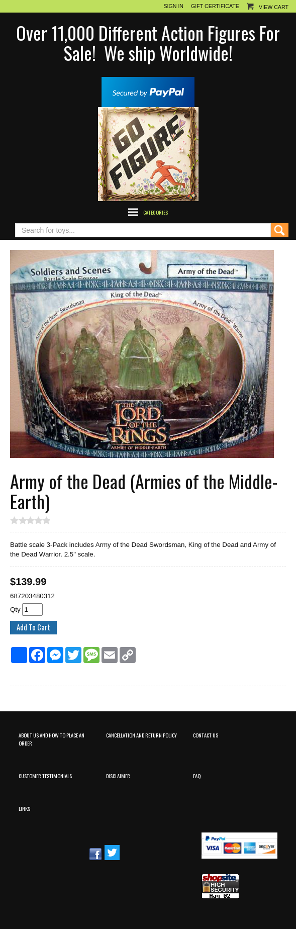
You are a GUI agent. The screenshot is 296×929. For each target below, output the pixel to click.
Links (24, 808)
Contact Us (205, 735)
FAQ (197, 776)
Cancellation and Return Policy (141, 735)
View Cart (273, 7)
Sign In (173, 6)
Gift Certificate (215, 6)
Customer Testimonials (45, 776)
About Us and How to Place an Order (51, 739)
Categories (155, 212)
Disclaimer (118, 776)
